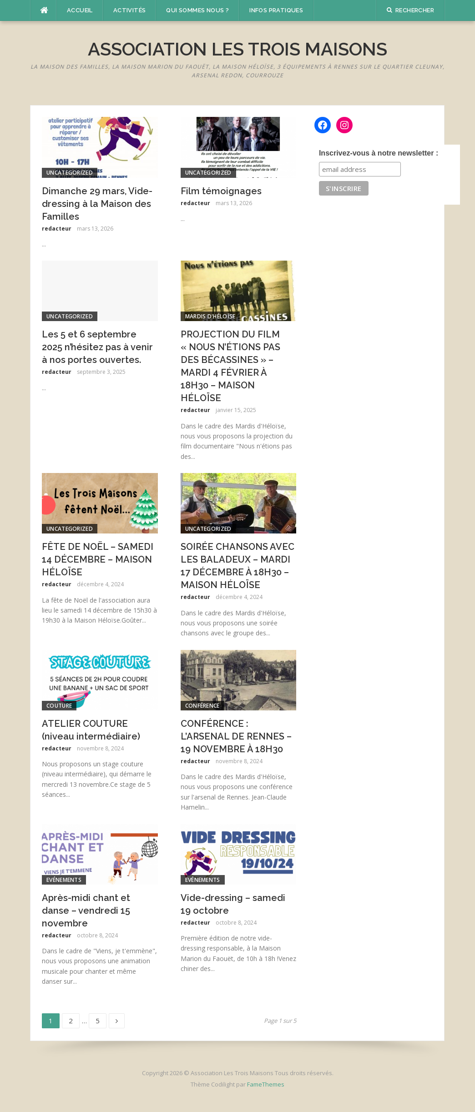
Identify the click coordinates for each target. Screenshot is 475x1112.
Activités (129, 10)
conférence (202, 705)
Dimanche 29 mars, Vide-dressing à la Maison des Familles (97, 204)
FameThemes (265, 1084)
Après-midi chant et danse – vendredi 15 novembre (86, 910)
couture (59, 705)
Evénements (63, 880)
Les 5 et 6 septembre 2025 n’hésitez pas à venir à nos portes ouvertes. (97, 347)
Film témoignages (221, 191)
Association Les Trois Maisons (237, 49)
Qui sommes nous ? (197, 10)
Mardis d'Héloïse (210, 316)
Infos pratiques (276, 10)
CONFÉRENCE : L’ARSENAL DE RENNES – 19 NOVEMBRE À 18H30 (236, 736)
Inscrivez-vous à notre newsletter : (378, 153)
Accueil (80, 10)
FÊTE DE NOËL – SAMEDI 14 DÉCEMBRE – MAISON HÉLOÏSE (97, 559)
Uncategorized (69, 172)
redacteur (56, 228)
